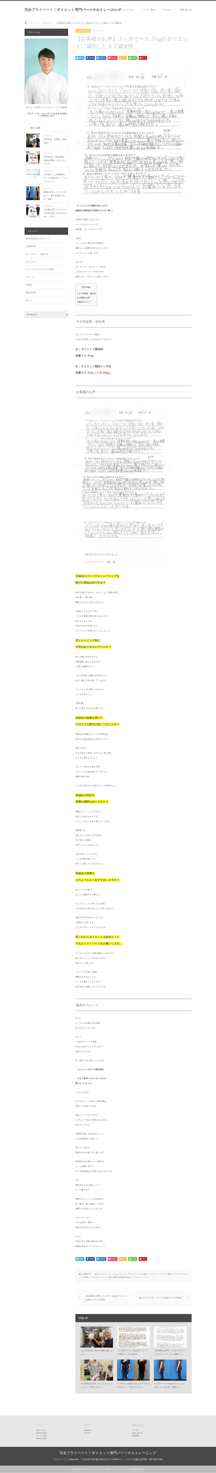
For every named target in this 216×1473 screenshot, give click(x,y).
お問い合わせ (185, 10)
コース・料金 (149, 10)
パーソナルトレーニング (117, 1274)
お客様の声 (83, 31)
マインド (30, 277)
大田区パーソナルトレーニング (95, 1277)
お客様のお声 (83, 298)
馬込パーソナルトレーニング (137, 1277)
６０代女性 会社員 (86, 293)
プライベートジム (135, 1274)
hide (88, 287)
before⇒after (41, 1439)
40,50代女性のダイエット (37, 238)
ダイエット (102, 1274)
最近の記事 (35, 128)
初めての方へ (41, 1430)
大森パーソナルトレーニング (153, 1274)
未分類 (29, 285)
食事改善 (122, 1277)
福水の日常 (31, 292)
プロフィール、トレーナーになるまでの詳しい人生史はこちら (47, 114)
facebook (87, 1433)
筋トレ (29, 300)
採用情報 (135, 1436)
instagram (88, 1430)
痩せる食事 (113, 1277)
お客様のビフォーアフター (122, 10)
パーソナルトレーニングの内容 (40, 269)
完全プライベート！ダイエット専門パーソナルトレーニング (73, 10)
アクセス (167, 10)
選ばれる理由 (41, 1433)
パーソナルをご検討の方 (91, 10)
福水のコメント (84, 302)
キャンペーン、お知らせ (37, 254)
